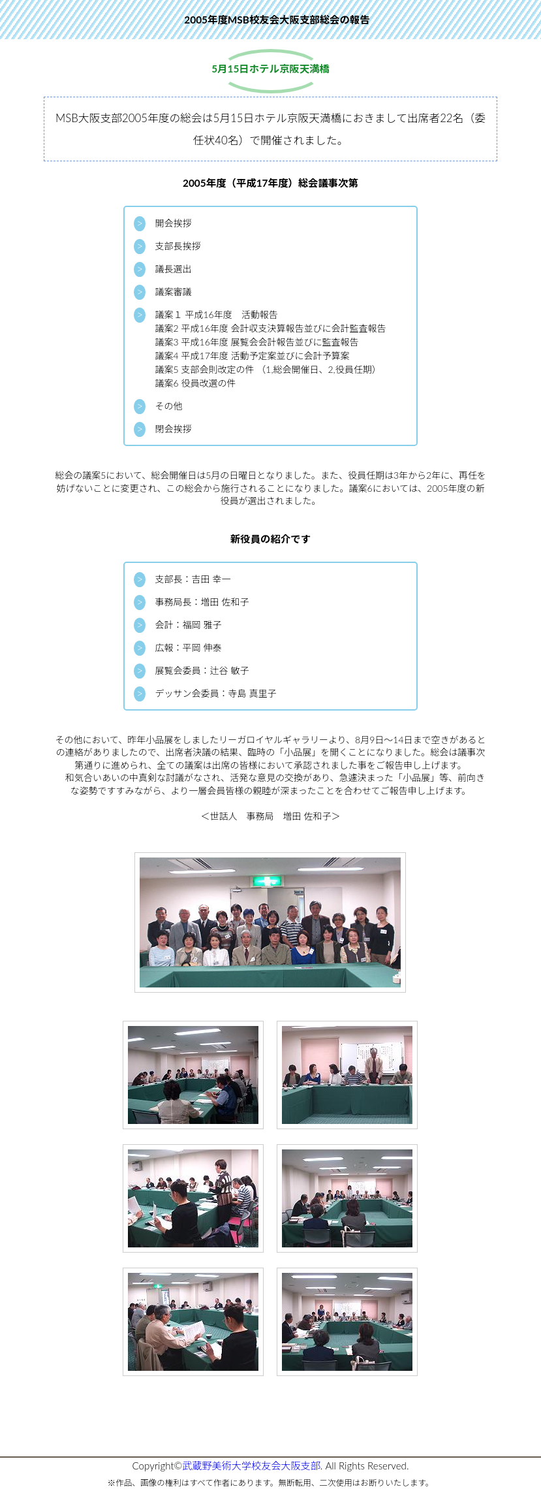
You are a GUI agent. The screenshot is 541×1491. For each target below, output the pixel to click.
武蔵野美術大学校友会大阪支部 (251, 1465)
